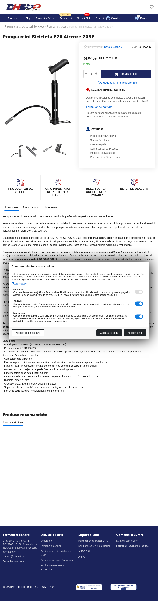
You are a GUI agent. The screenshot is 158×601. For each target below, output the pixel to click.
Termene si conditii (50, 546)
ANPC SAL (84, 551)
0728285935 (9, 552)
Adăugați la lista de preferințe (117, 82)
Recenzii (49, 206)
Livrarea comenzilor (127, 540)
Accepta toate (135, 332)
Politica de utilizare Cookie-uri (56, 560)
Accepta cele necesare (28, 332)
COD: (135, 47)
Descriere (11, 206)
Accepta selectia (109, 332)
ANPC (81, 556)
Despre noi (46, 540)
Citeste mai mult (21, 282)
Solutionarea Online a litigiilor (94, 546)
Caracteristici (30, 206)
